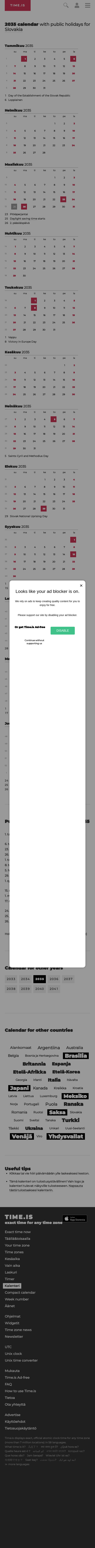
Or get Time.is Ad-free (30, 627)
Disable (62, 630)
